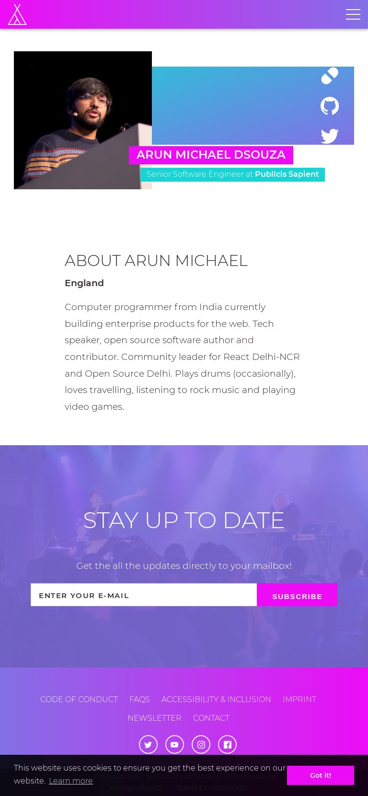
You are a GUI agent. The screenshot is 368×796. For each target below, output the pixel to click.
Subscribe (297, 596)
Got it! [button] (320, 775)
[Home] (17, 14)
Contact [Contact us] (211, 718)
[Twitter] (330, 136)
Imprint (299, 699)
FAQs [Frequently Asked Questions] (139, 699)
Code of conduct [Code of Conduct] (79, 699)
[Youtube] (174, 744)
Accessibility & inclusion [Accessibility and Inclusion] (216, 699)
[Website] (330, 76)
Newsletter (154, 718)
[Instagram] (201, 744)
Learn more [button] (71, 780)
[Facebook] (227, 744)
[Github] (330, 106)
